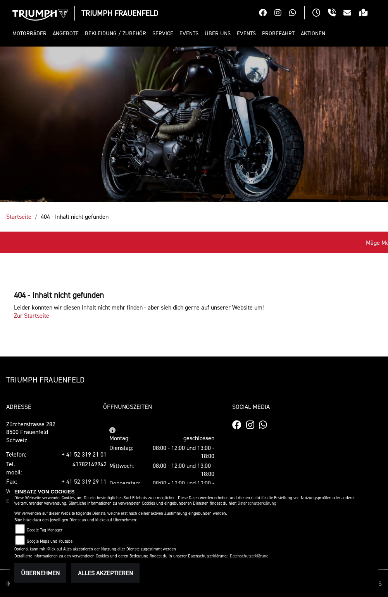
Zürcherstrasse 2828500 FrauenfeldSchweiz (30, 432)
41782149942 (89, 464)
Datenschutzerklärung (257, 503)
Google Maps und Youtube (49, 541)
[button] (31, 33)
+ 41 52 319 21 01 (84, 454)
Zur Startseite (31, 315)
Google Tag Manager (44, 530)
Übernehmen (40, 573)
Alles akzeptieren (105, 573)
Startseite (18, 216)
